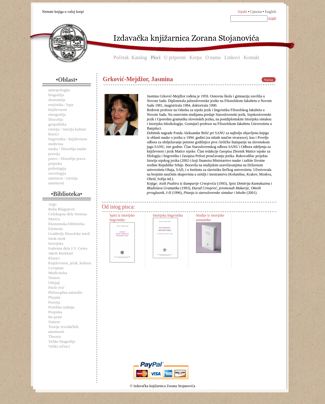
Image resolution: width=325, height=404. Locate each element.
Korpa (195, 57)
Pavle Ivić (56, 287)
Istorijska (55, 243)
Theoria (54, 336)
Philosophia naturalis (65, 292)
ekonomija (57, 99)
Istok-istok (57, 238)
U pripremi (175, 57)
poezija (54, 153)
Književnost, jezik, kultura (69, 263)
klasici (53, 134)
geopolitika (57, 124)
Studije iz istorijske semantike (210, 217)
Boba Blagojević (61, 209)
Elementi (55, 228)
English (270, 11)
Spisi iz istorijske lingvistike (122, 217)
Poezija (54, 302)
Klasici (54, 258)
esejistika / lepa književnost (60, 107)
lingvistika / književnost (67, 139)
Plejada (54, 297)
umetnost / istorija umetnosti (62, 180)
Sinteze (54, 321)
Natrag (268, 79)
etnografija (57, 114)
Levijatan (56, 268)
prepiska (55, 163)
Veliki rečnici (59, 346)
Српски (256, 11)
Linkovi (232, 57)
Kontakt (251, 57)
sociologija (57, 173)
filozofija (55, 119)
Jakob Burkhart (60, 253)
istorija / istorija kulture (67, 129)
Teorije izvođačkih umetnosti (63, 329)
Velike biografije (61, 341)
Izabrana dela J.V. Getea (68, 248)
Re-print (55, 317)
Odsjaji (54, 282)
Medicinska (57, 272)
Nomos (54, 277)
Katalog (139, 57)
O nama (213, 57)
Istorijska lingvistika (168, 215)
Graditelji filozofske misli (69, 233)
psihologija (57, 168)
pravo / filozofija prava (66, 158)
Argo (52, 204)
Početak (121, 57)
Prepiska (55, 312)
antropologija (59, 90)
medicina (55, 144)
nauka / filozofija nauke (67, 148)
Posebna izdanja (61, 307)
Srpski (242, 11)
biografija (56, 95)
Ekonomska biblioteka (66, 223)
